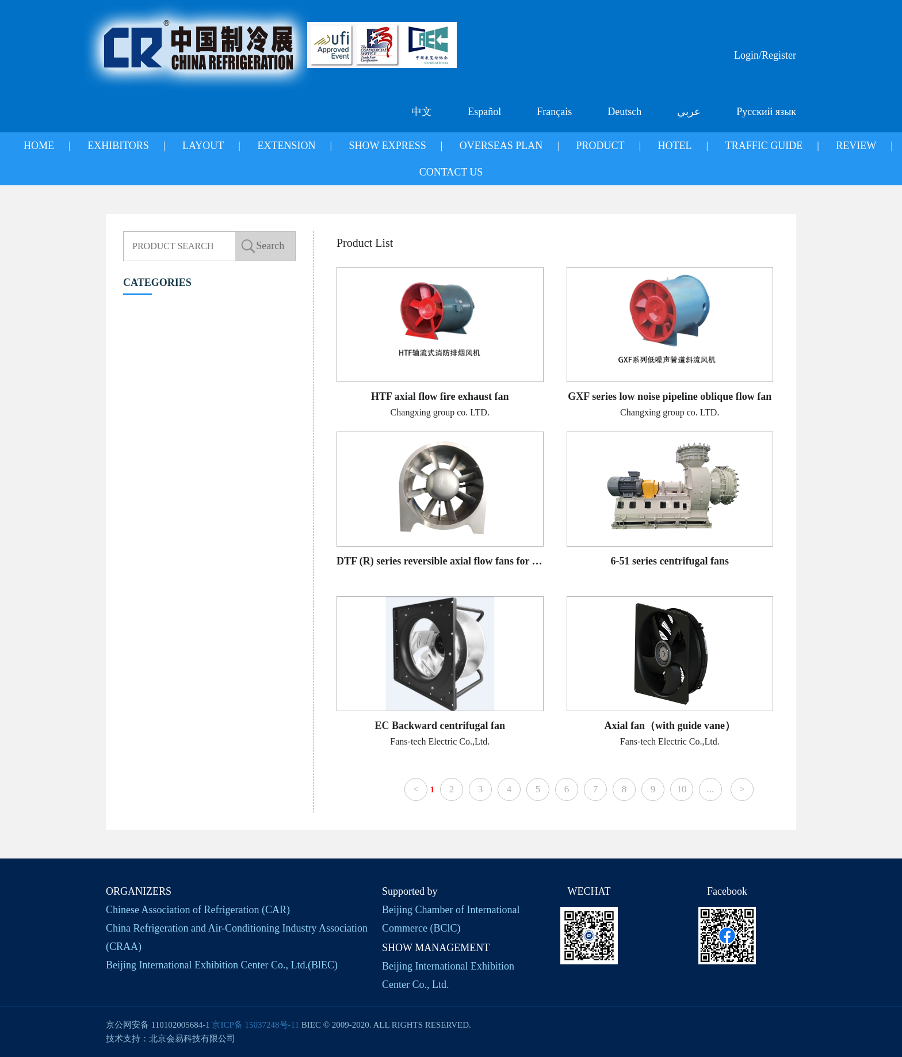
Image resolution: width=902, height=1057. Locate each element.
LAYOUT (203, 145)
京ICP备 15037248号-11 (255, 1024)
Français (554, 111)
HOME (39, 145)
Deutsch (624, 111)
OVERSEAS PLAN (501, 145)
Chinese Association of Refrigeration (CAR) (198, 909)
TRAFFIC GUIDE (764, 145)
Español (484, 111)
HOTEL (675, 145)
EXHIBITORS (118, 145)
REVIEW (856, 145)
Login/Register (765, 55)
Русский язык (766, 111)
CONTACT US (451, 172)
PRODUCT (600, 145)
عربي (689, 111)
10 (681, 789)
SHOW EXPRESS (387, 145)
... (710, 789)
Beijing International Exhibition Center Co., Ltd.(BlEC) (222, 965)
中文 (421, 111)
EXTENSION (286, 145)
